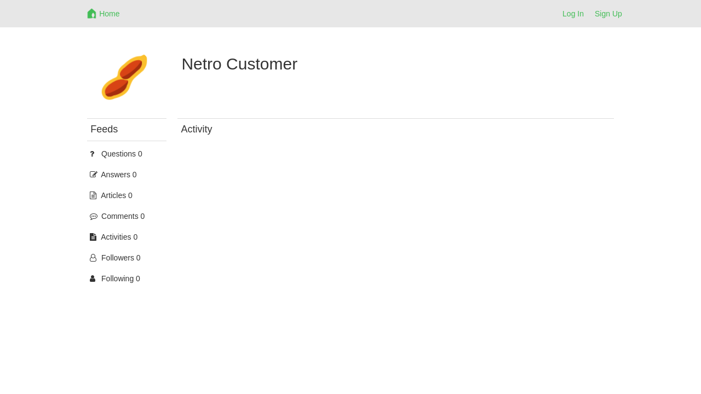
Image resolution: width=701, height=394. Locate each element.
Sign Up (608, 13)
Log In (573, 13)
